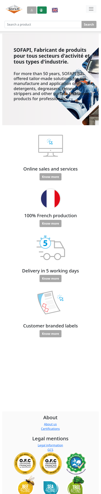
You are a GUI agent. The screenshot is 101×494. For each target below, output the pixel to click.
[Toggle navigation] (91, 9)
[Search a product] (43, 24)
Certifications (50, 429)
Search (89, 24)
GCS (50, 450)
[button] (42, 10)
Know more (50, 177)
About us (50, 424)
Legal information (50, 445)
